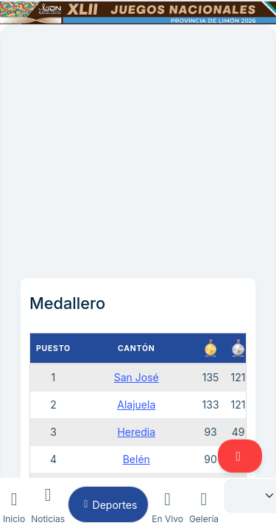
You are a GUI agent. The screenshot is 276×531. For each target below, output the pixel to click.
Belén (136, 459)
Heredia (136, 432)
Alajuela (136, 404)
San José (136, 377)
